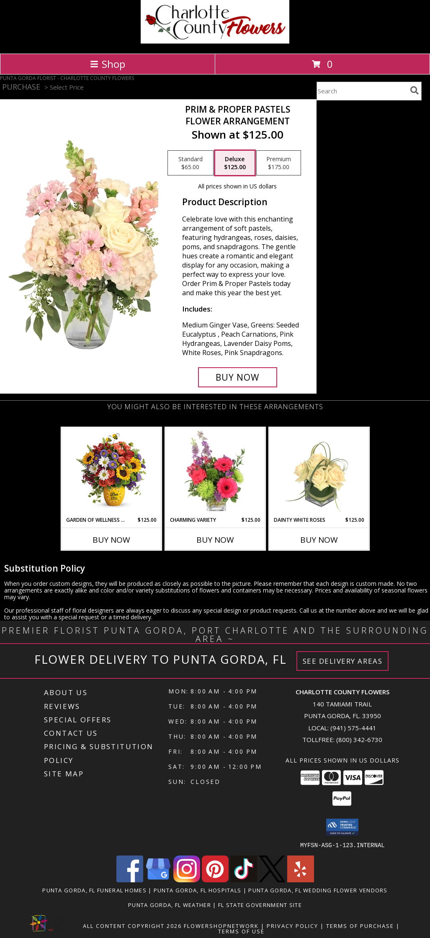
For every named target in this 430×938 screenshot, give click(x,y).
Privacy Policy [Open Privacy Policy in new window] (292, 925)
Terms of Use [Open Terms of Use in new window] (241, 931)
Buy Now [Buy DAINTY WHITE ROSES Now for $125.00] (319, 539)
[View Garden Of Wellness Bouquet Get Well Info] (111, 472)
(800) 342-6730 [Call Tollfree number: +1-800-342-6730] (359, 739)
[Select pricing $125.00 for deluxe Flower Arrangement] (235, 163)
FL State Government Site (260, 904)
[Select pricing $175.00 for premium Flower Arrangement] (279, 163)
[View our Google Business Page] (158, 880)
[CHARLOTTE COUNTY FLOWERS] (215, 41)
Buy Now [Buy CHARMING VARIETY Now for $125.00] (215, 539)
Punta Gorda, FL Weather (169, 904)
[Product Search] (362, 91)
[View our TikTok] (243, 880)
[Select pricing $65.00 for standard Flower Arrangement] (190, 163)
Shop (107, 64)
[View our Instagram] (186, 880)
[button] (342, 827)
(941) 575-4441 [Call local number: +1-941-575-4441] (353, 728)
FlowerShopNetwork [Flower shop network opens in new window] (221, 925)
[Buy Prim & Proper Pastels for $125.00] (237, 377)
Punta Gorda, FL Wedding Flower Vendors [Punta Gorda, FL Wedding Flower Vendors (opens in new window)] (317, 890)
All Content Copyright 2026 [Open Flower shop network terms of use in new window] (132, 925)
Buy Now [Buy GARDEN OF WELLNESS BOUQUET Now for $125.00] (111, 539)
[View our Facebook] (129, 880)
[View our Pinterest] (215, 880)
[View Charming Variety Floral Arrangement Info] (215, 472)
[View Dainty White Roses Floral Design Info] (319, 472)
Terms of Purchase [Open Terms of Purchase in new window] (360, 925)
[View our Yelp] (300, 880)
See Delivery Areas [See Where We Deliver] (343, 661)
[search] (414, 90)
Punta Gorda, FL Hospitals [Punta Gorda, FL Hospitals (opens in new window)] (198, 890)
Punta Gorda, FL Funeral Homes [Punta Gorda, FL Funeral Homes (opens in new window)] (94, 890)
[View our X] (272, 880)
